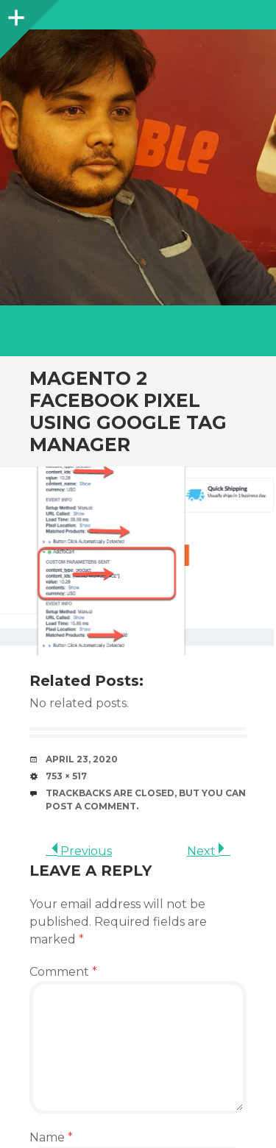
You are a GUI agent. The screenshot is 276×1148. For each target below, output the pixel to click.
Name (51, 1137)
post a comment (91, 806)
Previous (79, 851)
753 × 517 (66, 776)
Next (208, 851)
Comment (63, 972)
